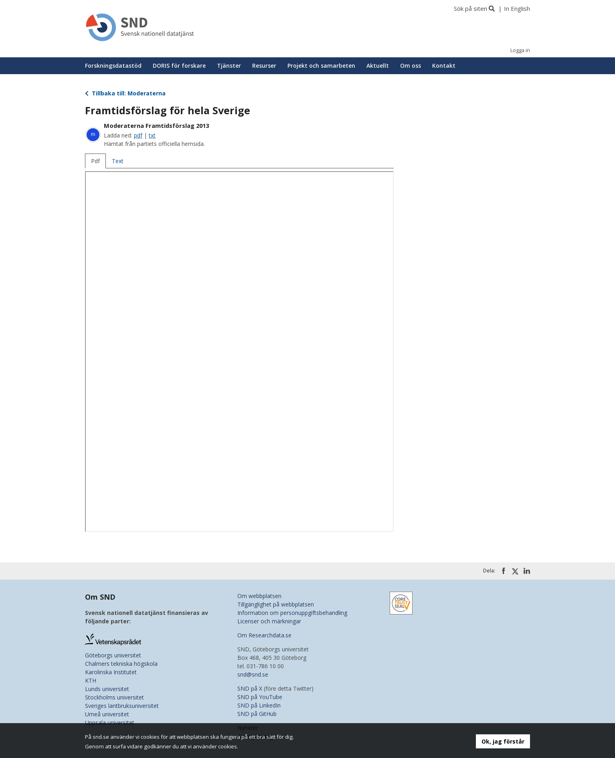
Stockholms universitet (114, 697)
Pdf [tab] (95, 161)
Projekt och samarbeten (321, 65)
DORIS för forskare (179, 65)
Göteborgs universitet (113, 655)
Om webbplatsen (259, 596)
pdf (138, 135)
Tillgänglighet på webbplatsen (275, 604)
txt (152, 135)
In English (517, 8)
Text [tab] (117, 161)
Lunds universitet (107, 689)
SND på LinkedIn (259, 705)
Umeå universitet (107, 714)
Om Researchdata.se (264, 635)
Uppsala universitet (109, 722)
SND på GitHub (257, 714)
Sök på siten (470, 8)
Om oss (410, 65)
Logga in (520, 50)
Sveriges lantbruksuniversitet (122, 705)
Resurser (264, 65)
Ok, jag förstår (502, 741)
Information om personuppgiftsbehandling (292, 613)
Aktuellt (377, 65)
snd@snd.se (252, 674)
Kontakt (443, 65)
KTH (90, 680)
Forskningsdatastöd (113, 65)
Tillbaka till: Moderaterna (125, 93)
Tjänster (229, 65)
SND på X (249, 688)
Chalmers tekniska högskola (121, 663)
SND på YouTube (259, 697)
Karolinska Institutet (111, 672)
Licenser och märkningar (269, 621)
